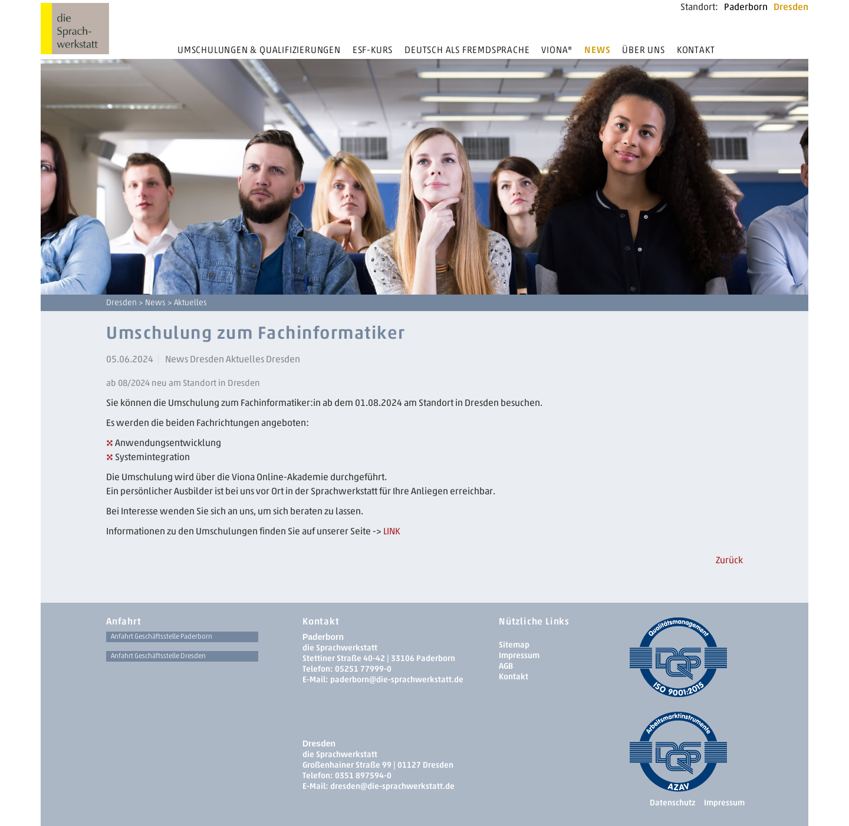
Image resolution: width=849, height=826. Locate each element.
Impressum (519, 655)
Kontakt (696, 49)
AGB (506, 666)
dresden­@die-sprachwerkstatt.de (392, 786)
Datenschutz (672, 803)
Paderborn (746, 6)
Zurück (729, 560)
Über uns (643, 49)
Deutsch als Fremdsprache (466, 49)
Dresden (791, 6)
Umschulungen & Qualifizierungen (259, 49)
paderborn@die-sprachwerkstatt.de (396, 680)
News (597, 49)
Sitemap (514, 645)
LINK (391, 531)
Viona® (556, 49)
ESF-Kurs (373, 49)
